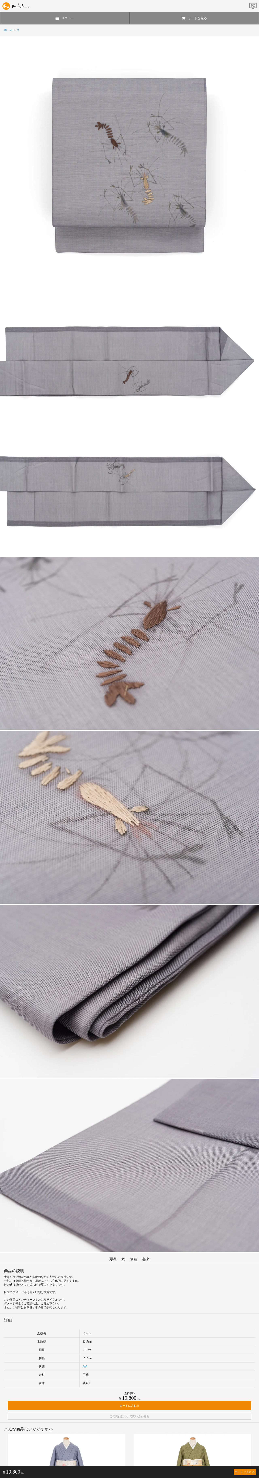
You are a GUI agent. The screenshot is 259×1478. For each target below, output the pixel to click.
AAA (85, 1366)
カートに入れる (245, 1472)
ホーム (8, 30)
